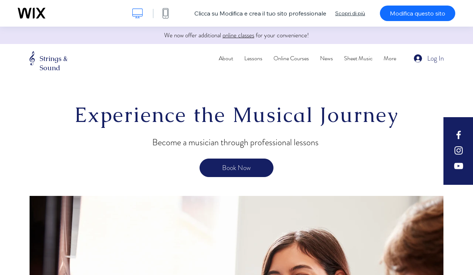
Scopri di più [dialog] (350, 13)
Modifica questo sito (417, 13)
